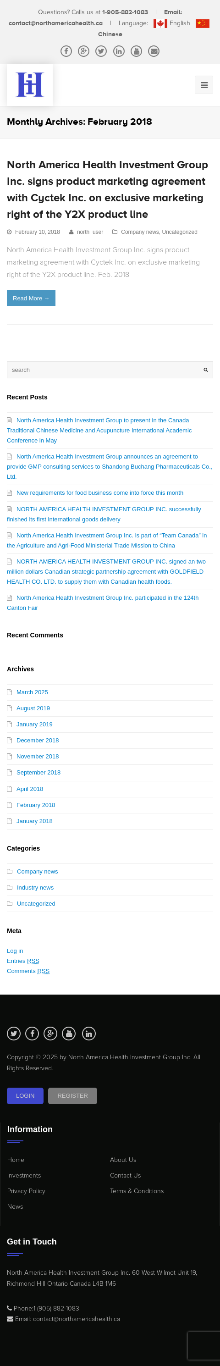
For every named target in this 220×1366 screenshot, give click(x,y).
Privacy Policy (26, 1191)
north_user (90, 232)
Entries (23, 960)
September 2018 (38, 772)
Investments (24, 1175)
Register (72, 1095)
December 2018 (37, 740)
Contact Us (125, 1175)
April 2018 (30, 788)
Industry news (35, 887)
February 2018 (35, 805)
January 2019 (34, 724)
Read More (31, 298)
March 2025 (32, 692)
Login (25, 1095)
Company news (140, 232)
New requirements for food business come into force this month (99, 492)
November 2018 (37, 756)
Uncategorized (180, 232)
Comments (28, 971)
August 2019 (33, 708)
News (15, 1207)
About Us (123, 1160)
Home (15, 1160)
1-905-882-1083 (125, 12)
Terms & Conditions (137, 1191)
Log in (15, 950)
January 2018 (34, 821)
